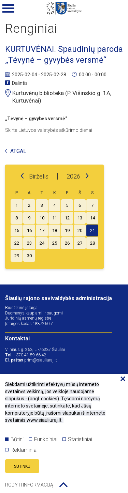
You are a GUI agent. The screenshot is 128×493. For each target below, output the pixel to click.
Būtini (14, 439)
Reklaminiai (21, 450)
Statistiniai (77, 439)
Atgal (15, 151)
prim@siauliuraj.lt (40, 360)
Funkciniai (43, 439)
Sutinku (22, 466)
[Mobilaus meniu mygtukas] (8, 8)
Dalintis (16, 83)
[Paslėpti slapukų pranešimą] (121, 379)
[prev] (22, 176)
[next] (87, 176)
